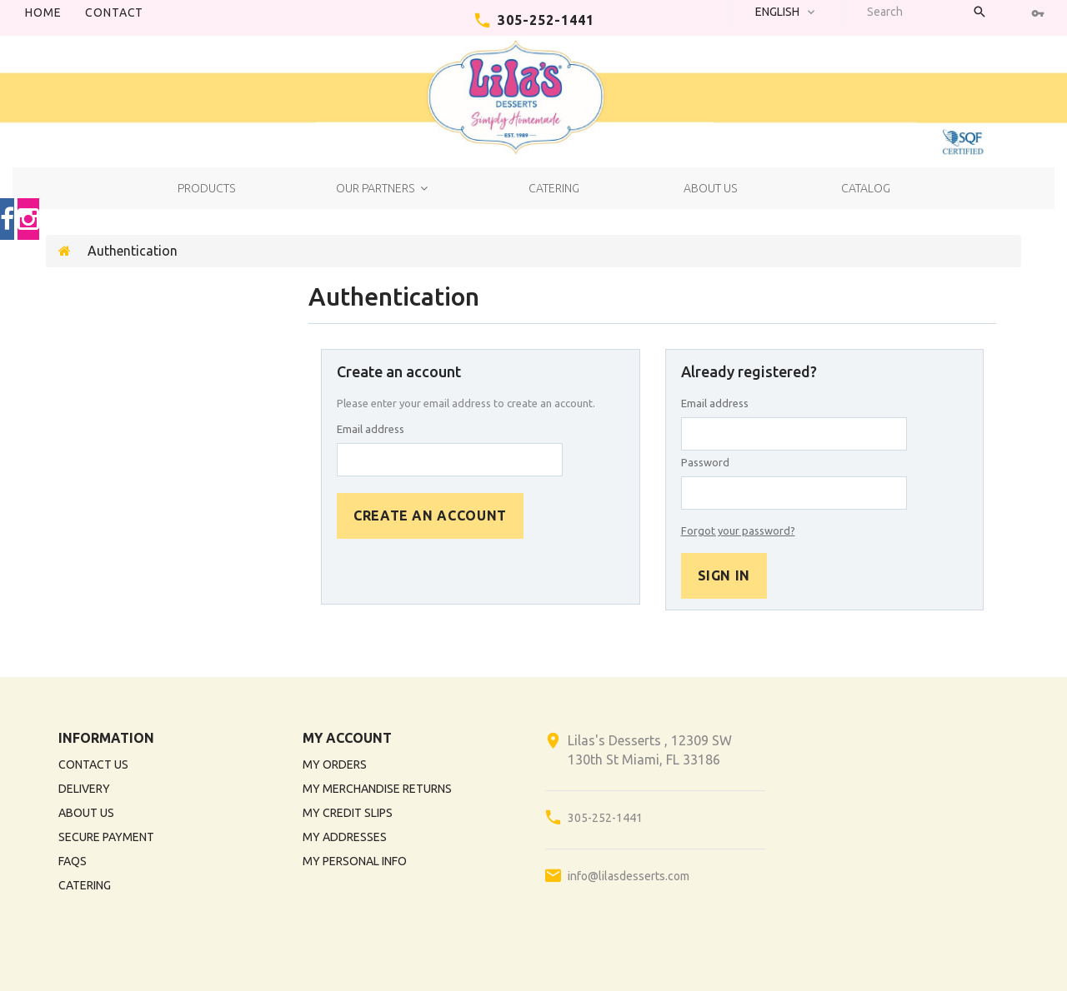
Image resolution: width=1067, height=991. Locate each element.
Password (705, 462)
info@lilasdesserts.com (628, 876)
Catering (553, 188)
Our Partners (375, 188)
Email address (370, 429)
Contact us (93, 764)
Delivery (84, 788)
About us (710, 188)
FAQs (72, 861)
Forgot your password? (738, 530)
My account (347, 737)
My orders (335, 764)
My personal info (355, 861)
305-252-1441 (546, 19)
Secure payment (106, 837)
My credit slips (348, 812)
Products (206, 188)
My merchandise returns (377, 788)
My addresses (345, 837)
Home (43, 12)
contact (114, 12)
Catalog (865, 188)
